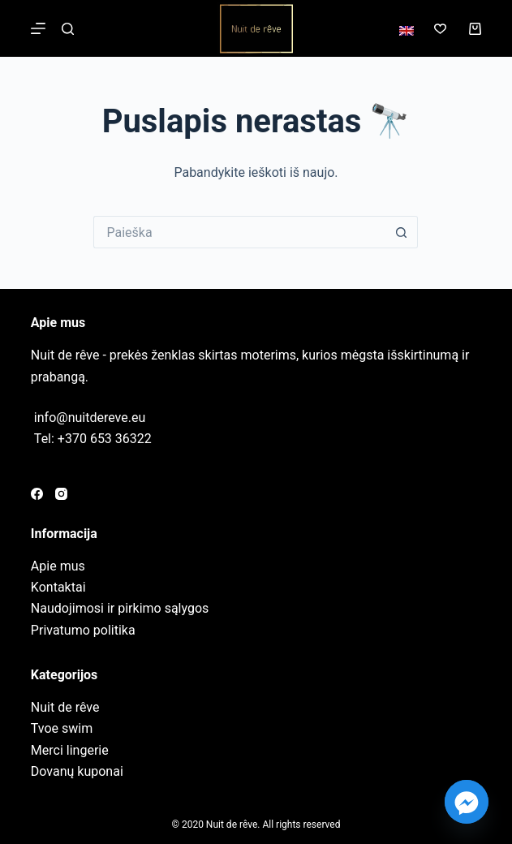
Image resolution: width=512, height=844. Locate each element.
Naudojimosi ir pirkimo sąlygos (120, 608)
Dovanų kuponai (77, 771)
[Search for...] (239, 232)
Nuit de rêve (65, 707)
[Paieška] (68, 29)
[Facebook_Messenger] (466, 802)
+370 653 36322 (105, 438)
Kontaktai (58, 587)
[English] (406, 31)
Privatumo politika (83, 630)
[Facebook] (37, 494)
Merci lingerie (70, 750)
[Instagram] (61, 494)
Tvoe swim (62, 728)
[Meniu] (38, 28)
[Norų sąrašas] (440, 29)
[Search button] (401, 232)
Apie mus (58, 566)
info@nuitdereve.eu (89, 417)
